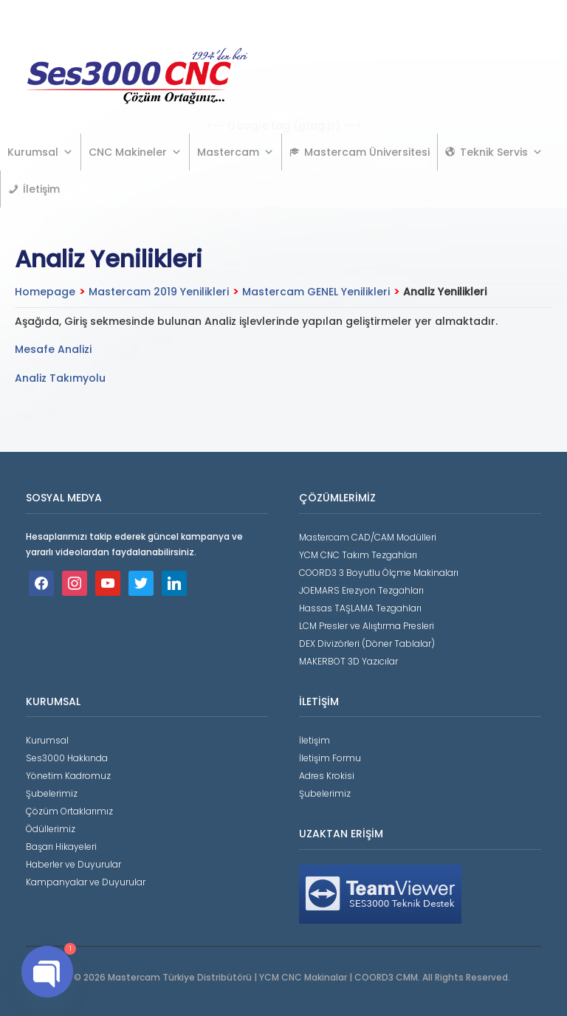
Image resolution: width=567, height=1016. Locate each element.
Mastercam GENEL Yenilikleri (316, 291)
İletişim (41, 189)
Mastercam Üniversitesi (367, 152)
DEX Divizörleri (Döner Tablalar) (367, 643)
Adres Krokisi (326, 775)
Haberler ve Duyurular (73, 864)
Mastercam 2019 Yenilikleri (159, 291)
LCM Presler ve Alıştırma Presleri (366, 625)
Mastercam (235, 152)
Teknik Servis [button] (501, 152)
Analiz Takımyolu (60, 378)
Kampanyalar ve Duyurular (85, 882)
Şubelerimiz (52, 793)
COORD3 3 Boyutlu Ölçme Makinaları (378, 572)
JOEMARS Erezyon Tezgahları (361, 590)
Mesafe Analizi (53, 349)
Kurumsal (40, 152)
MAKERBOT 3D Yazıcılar (348, 661)
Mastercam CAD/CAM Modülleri (367, 537)
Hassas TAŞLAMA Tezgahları (360, 608)
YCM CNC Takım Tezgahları (358, 555)
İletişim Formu (330, 758)
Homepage (45, 291)
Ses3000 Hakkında (67, 758)
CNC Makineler (135, 152)
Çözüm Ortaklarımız (69, 811)
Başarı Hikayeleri (61, 846)
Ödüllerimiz (50, 829)
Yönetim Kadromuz (68, 775)
